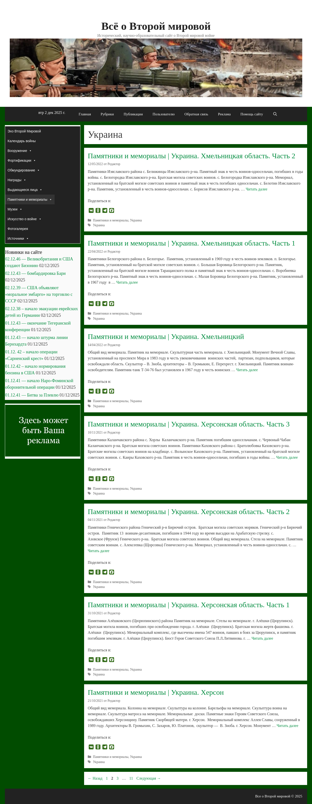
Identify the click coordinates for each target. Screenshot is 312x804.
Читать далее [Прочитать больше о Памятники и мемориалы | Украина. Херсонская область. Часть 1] (262, 638)
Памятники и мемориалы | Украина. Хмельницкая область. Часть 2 (191, 156)
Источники (18, 238)
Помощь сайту (251, 114)
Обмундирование (24, 170)
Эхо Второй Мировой (24, 131)
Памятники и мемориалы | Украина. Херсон (156, 692)
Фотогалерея (18, 229)
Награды (17, 180)
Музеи (15, 209)
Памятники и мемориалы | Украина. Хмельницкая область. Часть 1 (191, 243)
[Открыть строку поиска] (275, 114)
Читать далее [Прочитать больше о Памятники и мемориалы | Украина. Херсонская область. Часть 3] (287, 457)
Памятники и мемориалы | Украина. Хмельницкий (166, 336)
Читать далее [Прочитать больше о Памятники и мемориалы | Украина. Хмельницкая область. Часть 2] (256, 189)
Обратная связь (196, 114)
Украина (136, 220)
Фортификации (22, 160)
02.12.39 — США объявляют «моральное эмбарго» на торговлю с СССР (38, 294)
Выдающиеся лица (25, 190)
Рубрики (107, 114)
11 (131, 778)
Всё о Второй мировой (156, 26)
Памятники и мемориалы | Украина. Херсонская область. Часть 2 (189, 511)
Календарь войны (22, 141)
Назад (95, 778)
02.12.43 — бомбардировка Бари (35, 273)
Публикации (133, 114)
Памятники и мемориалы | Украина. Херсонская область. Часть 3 (189, 424)
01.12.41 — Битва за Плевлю (31, 395)
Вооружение (20, 151)
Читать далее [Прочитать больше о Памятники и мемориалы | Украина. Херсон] (287, 726)
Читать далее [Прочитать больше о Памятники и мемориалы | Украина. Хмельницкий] (247, 370)
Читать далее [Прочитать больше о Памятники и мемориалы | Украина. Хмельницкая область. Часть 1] (127, 282)
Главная (85, 114)
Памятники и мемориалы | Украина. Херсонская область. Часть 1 (189, 605)
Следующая (148, 778)
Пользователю (164, 114)
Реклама (224, 114)
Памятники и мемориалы (110, 220)
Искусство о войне (25, 219)
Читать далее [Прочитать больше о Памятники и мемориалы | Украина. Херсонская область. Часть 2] (98, 551)
